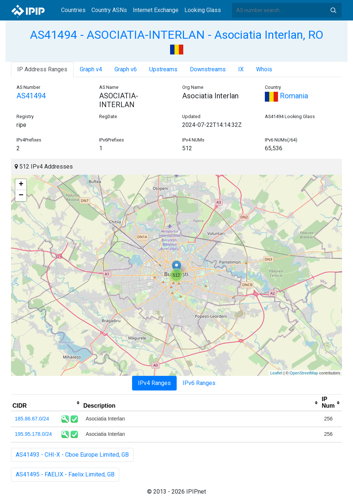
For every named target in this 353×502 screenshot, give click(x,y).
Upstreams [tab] (163, 69)
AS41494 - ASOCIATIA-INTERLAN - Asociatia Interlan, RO (176, 35)
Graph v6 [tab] (125, 69)
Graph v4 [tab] (91, 69)
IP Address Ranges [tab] (42, 69)
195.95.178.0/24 (33, 434)
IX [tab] (241, 69)
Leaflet (276, 373)
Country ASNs (109, 10)
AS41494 (31, 95)
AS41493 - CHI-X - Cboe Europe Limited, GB (72, 454)
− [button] (21, 195)
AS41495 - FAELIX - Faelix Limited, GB (65, 474)
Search (333, 10)
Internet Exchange (156, 10)
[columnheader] (46, 403)
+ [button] (21, 184)
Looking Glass (202, 10)
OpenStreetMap (304, 373)
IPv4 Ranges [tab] (154, 383)
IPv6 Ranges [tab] (199, 383)
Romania (286, 95)
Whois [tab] (264, 69)
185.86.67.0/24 (32, 419)
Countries (73, 10)
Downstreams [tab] (208, 69)
